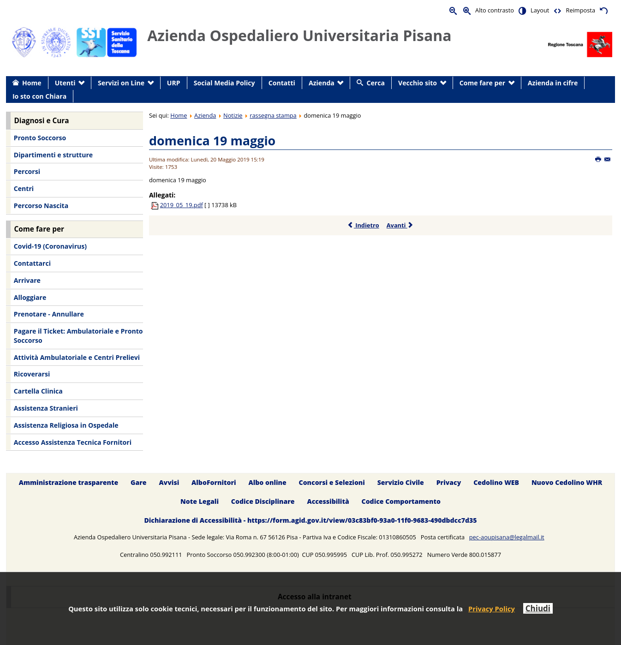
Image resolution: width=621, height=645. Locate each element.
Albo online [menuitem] (268, 482)
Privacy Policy (491, 608)
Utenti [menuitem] (65, 82)
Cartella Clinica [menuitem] (38, 391)
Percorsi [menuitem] (27, 171)
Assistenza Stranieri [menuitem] (46, 408)
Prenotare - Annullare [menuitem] (49, 314)
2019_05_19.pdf (181, 205)
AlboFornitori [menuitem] (213, 482)
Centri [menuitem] (24, 188)
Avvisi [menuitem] (169, 482)
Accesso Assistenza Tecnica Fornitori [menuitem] (72, 442)
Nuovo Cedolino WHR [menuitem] (566, 482)
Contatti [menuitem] (282, 82)
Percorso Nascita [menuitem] (41, 205)
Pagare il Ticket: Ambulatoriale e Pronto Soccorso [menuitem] (78, 336)
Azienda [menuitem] (321, 82)
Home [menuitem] (32, 82)
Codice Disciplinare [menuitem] (263, 501)
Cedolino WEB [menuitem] (496, 482)
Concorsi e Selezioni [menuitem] (332, 482)
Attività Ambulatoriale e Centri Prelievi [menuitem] (77, 357)
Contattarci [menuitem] (32, 263)
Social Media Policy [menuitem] (224, 82)
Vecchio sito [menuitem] (417, 82)
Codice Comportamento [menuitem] (401, 501)
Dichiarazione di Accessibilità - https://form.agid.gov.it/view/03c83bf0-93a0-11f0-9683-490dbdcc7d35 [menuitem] (310, 520)
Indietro (363, 225)
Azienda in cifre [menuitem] (553, 82)
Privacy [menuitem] (448, 482)
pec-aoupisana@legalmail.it (506, 537)
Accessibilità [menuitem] (328, 501)
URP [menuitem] (173, 82)
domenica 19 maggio (212, 140)
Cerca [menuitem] (376, 82)
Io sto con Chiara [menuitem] (39, 96)
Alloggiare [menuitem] (30, 297)
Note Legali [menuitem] (199, 501)
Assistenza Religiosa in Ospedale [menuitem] (66, 425)
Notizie (233, 115)
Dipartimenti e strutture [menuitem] (53, 154)
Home (178, 115)
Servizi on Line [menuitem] (121, 82)
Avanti (400, 225)
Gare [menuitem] (139, 482)
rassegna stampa (273, 115)
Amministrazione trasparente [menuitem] (68, 482)
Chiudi (537, 608)
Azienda (205, 115)
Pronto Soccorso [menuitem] (40, 137)
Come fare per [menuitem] (482, 82)
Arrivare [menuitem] (27, 280)
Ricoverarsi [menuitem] (32, 374)
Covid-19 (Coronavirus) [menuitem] (50, 246)
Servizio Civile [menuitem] (400, 482)
